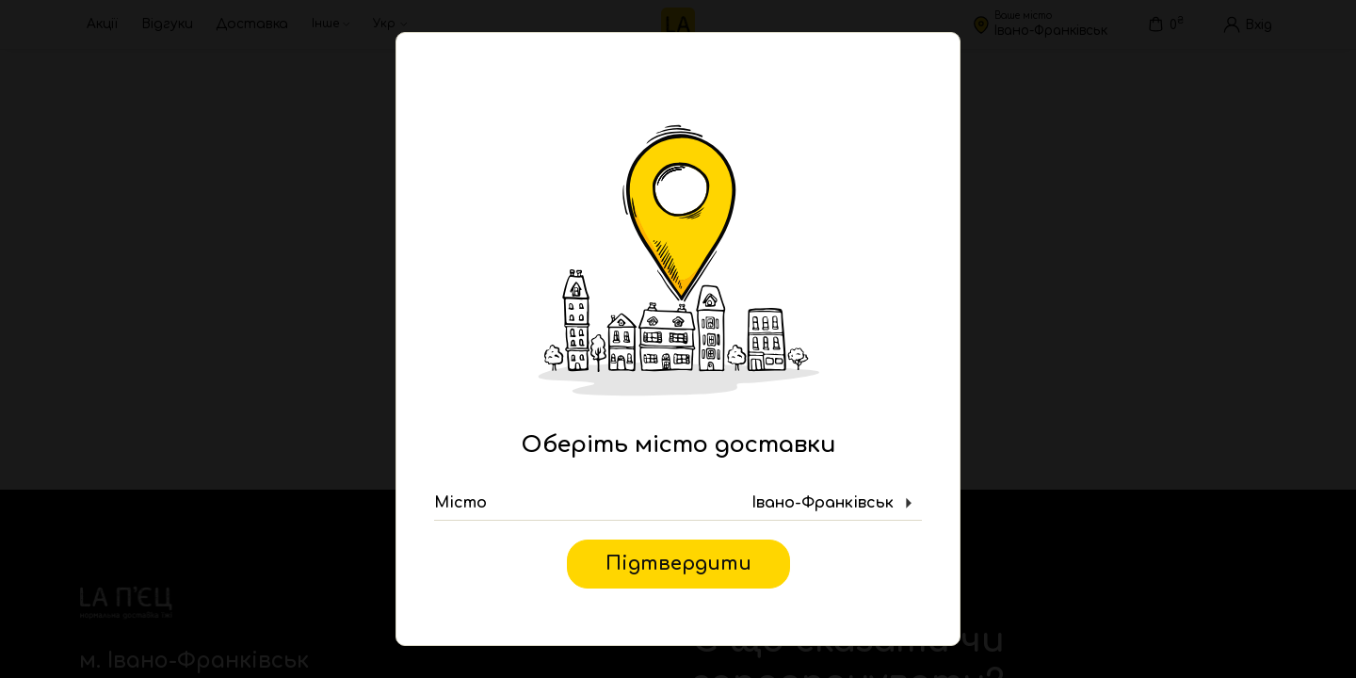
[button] (678, 503)
